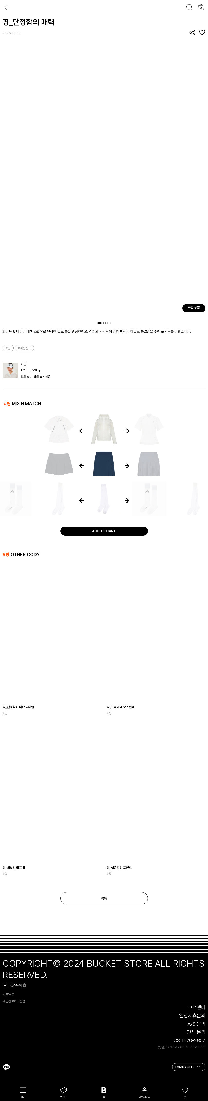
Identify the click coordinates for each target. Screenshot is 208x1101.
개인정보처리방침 (14, 1001)
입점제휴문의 (192, 1016)
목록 (104, 898)
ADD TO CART (104, 531)
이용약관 (8, 994)
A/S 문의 (196, 1024)
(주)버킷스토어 (12, 985)
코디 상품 (194, 308)
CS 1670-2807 (189, 1040)
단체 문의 (196, 1032)
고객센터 (196, 1007)
